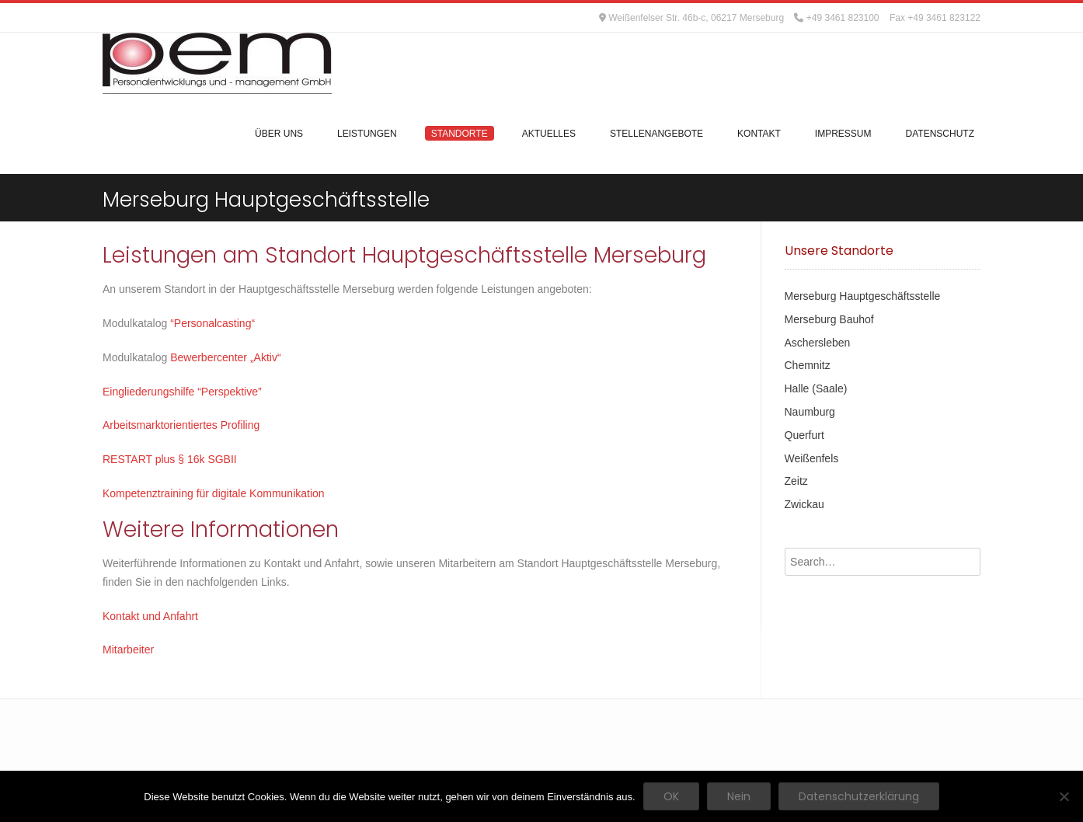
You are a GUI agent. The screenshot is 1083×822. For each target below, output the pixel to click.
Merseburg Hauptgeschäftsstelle (863, 296)
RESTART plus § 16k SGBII (170, 459)
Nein (738, 796)
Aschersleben (818, 342)
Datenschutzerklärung (859, 796)
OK (671, 796)
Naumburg (810, 412)
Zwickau (804, 504)
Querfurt (804, 435)
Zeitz (796, 481)
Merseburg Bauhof (829, 319)
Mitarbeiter (128, 649)
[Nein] (1063, 796)
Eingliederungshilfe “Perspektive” (182, 391)
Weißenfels (812, 458)
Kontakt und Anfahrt (150, 616)
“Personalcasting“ (214, 323)
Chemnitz (808, 365)
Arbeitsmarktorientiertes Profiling (181, 425)
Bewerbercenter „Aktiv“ (227, 357)
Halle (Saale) (816, 388)
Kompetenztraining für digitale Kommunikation (214, 493)
